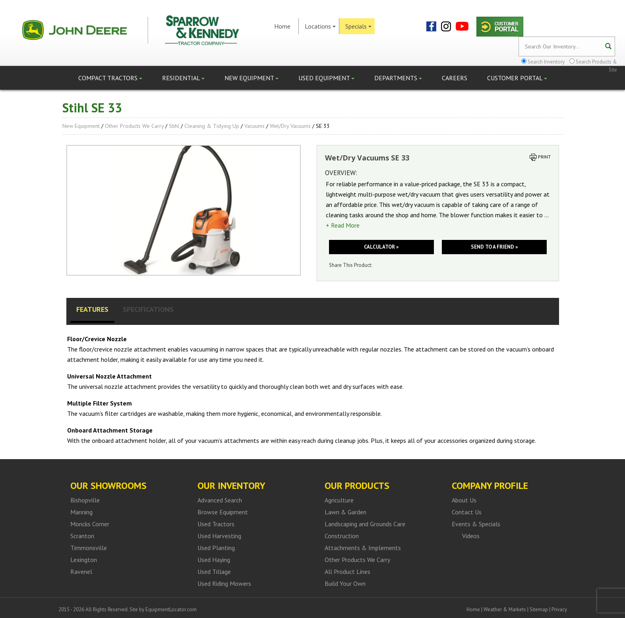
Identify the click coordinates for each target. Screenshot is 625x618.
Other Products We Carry (134, 125)
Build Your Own (345, 583)
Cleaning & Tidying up (211, 125)
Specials (358, 26)
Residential (183, 78)
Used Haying (213, 560)
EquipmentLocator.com (171, 609)
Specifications (148, 309)
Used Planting (216, 548)
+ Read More (343, 225)
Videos (471, 536)
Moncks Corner (89, 524)
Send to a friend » (494, 246)
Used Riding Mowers (224, 583)
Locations (320, 26)
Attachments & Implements (363, 548)
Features (92, 309)
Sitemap (539, 609)
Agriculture (339, 500)
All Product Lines (347, 572)
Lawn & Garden (345, 512)
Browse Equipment (222, 512)
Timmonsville (88, 548)
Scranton (82, 536)
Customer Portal (517, 78)
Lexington (83, 560)
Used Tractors (215, 524)
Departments (398, 78)
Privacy (559, 609)
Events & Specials (476, 524)
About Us (464, 500)
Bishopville (85, 500)
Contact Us (467, 512)
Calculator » (381, 246)
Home (282, 26)
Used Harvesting (219, 536)
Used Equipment (326, 78)
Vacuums (254, 125)
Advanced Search (219, 500)
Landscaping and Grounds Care (365, 524)
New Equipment (251, 78)
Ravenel (81, 572)
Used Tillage (214, 572)
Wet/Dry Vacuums (290, 125)
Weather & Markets (505, 609)
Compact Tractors (110, 78)
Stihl (174, 125)
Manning (81, 512)
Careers (454, 78)
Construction (342, 536)
